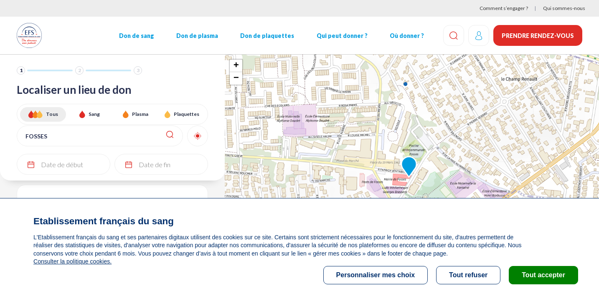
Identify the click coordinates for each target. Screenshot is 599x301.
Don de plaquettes (267, 35)
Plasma (140, 114)
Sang (94, 114)
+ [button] (236, 66)
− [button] (236, 78)
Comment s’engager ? (504, 8)
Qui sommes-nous (564, 8)
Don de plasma (197, 35)
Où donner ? (406, 35)
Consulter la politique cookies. (72, 261)
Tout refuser (468, 274)
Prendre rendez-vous (538, 35)
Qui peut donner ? (341, 35)
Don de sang (136, 35)
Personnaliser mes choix (375, 274)
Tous (52, 114)
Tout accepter (543, 274)
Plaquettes (186, 114)
